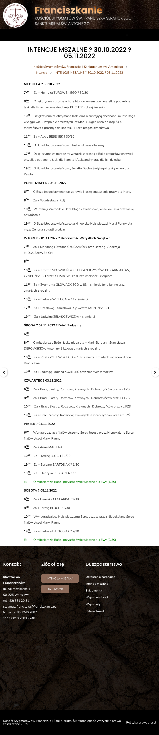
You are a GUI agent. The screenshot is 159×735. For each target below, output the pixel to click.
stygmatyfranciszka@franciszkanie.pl (29, 606)
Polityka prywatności (141, 722)
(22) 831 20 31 (18, 601)
